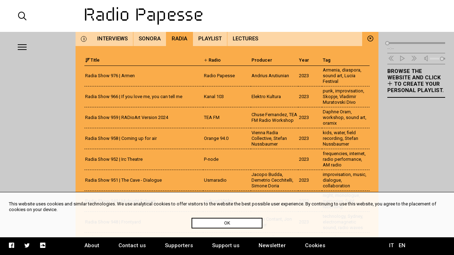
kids (327, 132)
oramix (330, 123)
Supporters (179, 245)
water (339, 132)
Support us (225, 245)
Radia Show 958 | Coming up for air (121, 138)
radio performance (342, 159)
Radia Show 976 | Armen (110, 75)
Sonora (150, 38)
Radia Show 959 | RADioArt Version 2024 (126, 117)
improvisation (349, 91)
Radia (179, 38)
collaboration (336, 185)
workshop (333, 117)
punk (328, 91)
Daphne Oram (337, 111)
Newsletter (272, 245)
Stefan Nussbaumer (340, 141)
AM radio (332, 165)
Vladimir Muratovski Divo (339, 99)
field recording (339, 135)
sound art (332, 75)
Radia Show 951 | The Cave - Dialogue (123, 180)
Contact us (132, 245)
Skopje (330, 96)
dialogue (332, 180)
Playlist (210, 38)
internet (357, 153)
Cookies (315, 245)
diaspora (351, 70)
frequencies (335, 153)
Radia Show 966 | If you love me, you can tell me (133, 96)
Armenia (331, 70)
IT (391, 245)
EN (402, 245)
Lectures (245, 38)
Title (92, 60)
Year (304, 60)
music (359, 174)
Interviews (112, 38)
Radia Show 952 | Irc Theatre (114, 159)
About (91, 245)
